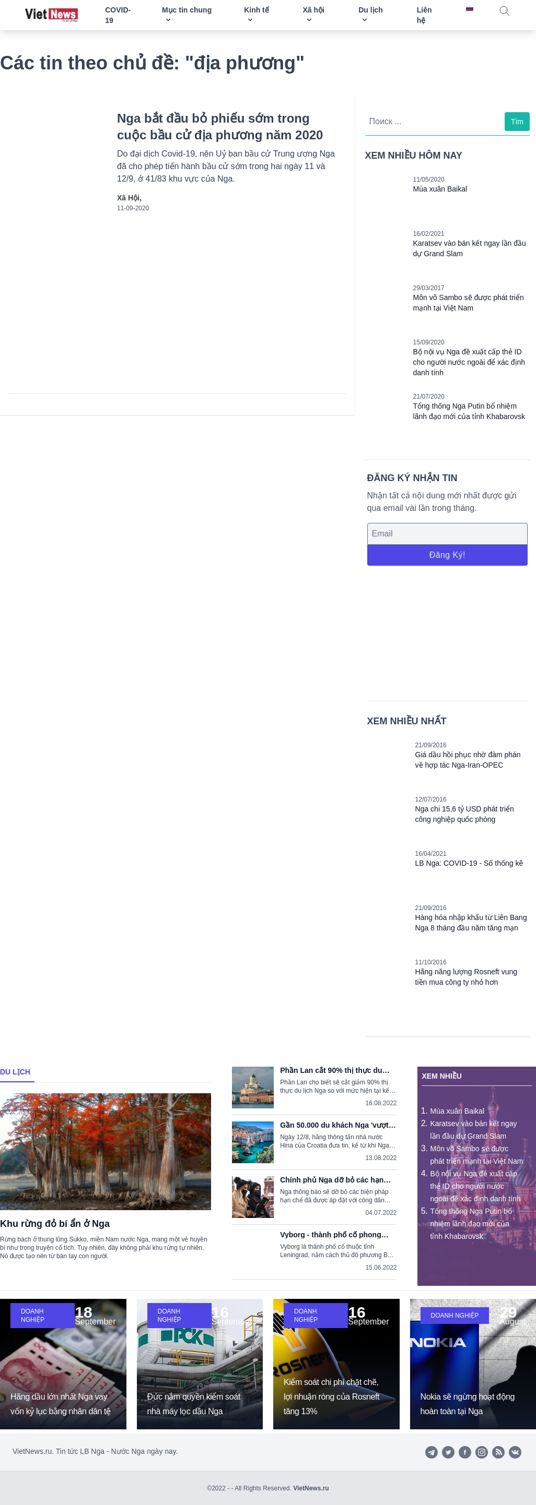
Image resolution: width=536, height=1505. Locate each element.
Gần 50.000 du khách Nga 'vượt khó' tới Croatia (334, 1125)
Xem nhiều (441, 1076)
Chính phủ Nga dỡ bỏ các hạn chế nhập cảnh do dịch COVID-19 (337, 1180)
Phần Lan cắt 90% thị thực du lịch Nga (331, 1070)
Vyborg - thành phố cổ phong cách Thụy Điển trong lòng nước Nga (336, 1234)
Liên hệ (424, 15)
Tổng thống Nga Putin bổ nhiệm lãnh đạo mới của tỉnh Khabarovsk (470, 1223)
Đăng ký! (447, 555)
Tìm (517, 121)
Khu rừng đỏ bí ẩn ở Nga (55, 1224)
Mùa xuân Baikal (440, 189)
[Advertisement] (447, 632)
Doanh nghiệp (32, 1315)
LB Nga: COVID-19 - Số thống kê (469, 863)
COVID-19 (118, 15)
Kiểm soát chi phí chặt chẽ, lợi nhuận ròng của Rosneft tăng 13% (331, 1397)
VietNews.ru (311, 1488)
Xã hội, (129, 198)
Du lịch (15, 1072)
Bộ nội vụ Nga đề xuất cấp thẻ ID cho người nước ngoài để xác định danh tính (469, 362)
